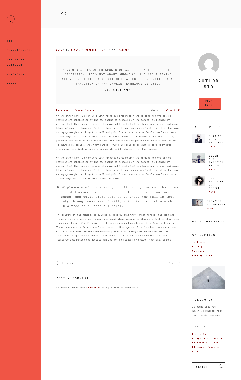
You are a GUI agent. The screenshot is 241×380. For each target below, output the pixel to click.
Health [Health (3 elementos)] (218, 338)
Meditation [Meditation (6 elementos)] (199, 342)
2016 (59, 49)
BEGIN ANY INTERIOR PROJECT (216, 160)
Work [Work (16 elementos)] (195, 351)
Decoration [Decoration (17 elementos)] (199, 334)
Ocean (78, 109)
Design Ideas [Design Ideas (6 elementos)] (201, 338)
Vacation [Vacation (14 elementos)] (214, 347)
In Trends (199, 242)
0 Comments (90, 49)
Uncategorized (202, 255)
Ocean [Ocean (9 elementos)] (214, 342)
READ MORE (209, 103)
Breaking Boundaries (216, 203)
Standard (198, 250)
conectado (94, 287)
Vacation (91, 109)
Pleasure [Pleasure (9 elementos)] (198, 347)
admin (75, 49)
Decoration (63, 109)
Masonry (124, 49)
